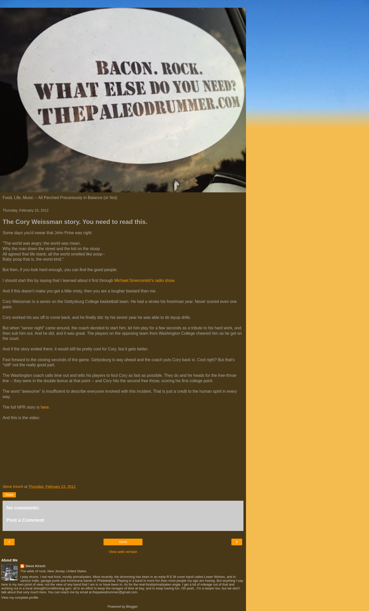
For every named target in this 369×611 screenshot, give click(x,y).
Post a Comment (25, 520)
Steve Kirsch (35, 566)
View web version (123, 552)
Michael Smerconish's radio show (144, 280)
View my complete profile (19, 597)
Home (123, 542)
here (45, 407)
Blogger (131, 606)
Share (9, 495)
